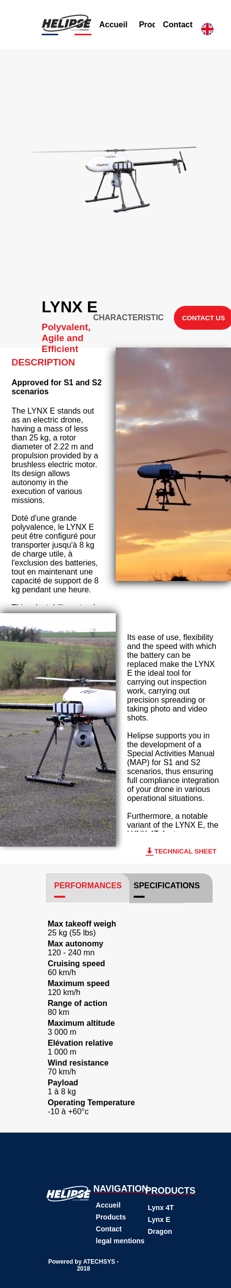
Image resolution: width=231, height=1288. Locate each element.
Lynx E (159, 1219)
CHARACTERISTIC (128, 317)
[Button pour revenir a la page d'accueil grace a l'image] (66, 29)
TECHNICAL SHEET (181, 852)
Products (111, 1217)
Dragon (160, 1231)
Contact (178, 24)
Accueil (113, 24)
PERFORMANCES (88, 885)
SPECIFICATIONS (167, 885)
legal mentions (120, 1241)
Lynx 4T (161, 1208)
